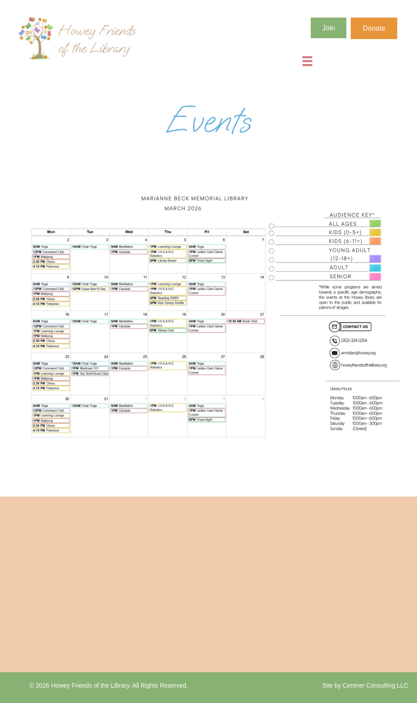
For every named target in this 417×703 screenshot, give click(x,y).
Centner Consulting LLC (375, 685)
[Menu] (307, 61)
